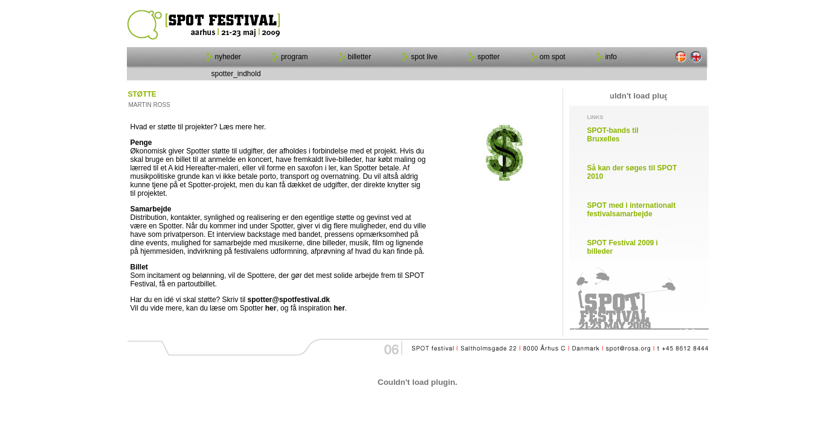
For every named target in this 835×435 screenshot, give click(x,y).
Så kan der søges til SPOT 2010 (632, 172)
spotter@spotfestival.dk (289, 299)
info (611, 57)
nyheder (228, 57)
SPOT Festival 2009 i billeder (622, 247)
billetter (360, 57)
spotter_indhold (236, 73)
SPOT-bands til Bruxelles (613, 134)
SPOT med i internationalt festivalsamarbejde (631, 209)
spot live (424, 57)
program (294, 57)
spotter (488, 57)
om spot (553, 57)
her (271, 308)
